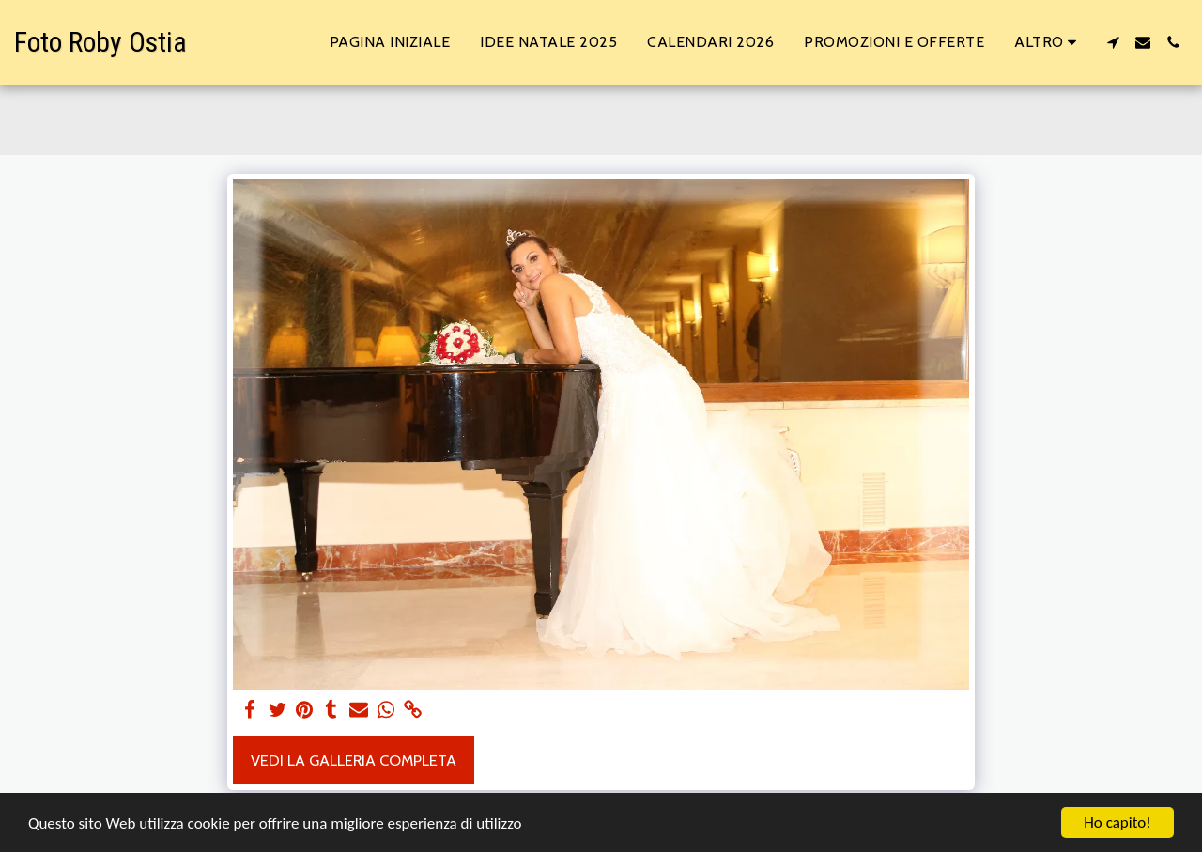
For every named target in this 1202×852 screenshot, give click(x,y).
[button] (1113, 42)
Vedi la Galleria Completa (353, 760)
